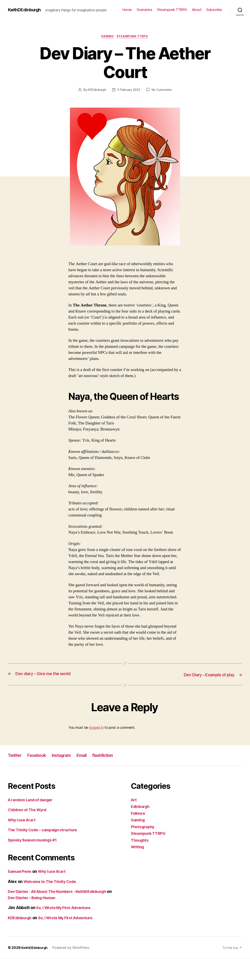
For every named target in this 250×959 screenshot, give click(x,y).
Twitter (16, 755)
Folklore (138, 813)
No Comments (162, 90)
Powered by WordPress (73, 948)
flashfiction (115, 755)
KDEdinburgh (96, 90)
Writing (138, 847)
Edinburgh (141, 806)
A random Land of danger (32, 800)
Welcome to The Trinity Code (52, 881)
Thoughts (140, 840)
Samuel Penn (20, 871)
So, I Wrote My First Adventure (66, 908)
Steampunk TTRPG (172, 10)
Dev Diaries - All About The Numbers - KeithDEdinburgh (62, 891)
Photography (143, 826)
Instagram (68, 755)
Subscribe (214, 10)
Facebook (40, 755)
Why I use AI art (23, 820)
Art (134, 800)
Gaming (107, 37)
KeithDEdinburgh (25, 9)
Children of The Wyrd (29, 810)
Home (127, 10)
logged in (96, 728)
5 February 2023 (129, 90)
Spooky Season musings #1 (35, 840)
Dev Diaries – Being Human (39, 897)
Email (91, 755)
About (197, 10)
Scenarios (144, 10)
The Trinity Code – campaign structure (45, 830)
